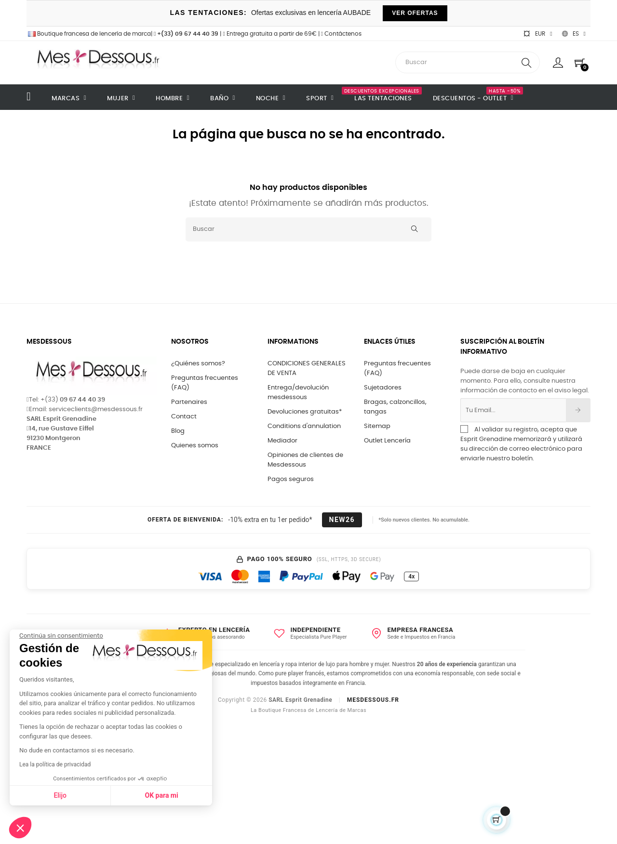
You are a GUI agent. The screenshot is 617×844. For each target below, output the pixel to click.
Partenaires (189, 402)
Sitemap (377, 426)
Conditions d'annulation (304, 426)
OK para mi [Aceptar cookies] (96, 795)
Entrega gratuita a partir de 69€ (269, 34)
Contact (184, 417)
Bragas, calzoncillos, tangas (395, 407)
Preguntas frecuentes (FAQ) (204, 383)
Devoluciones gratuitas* (305, 412)
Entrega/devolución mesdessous (298, 393)
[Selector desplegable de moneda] (537, 34)
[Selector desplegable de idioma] (573, 34)
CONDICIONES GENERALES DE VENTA (307, 368)
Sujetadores (383, 388)
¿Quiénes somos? (198, 364)
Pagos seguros (291, 479)
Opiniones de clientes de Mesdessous (305, 460)
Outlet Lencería (387, 441)
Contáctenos (341, 34)
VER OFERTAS (415, 13)
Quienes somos (194, 445)
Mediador (282, 441)
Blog (178, 431)
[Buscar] (308, 229)
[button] (20, 827)
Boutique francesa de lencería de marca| (90, 34)
